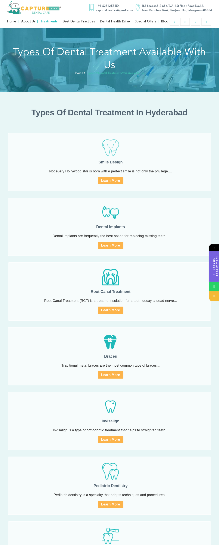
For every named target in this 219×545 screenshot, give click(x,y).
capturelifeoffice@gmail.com (111, 10)
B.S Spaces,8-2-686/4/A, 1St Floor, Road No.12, (170, 6)
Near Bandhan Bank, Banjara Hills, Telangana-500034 (174, 10)
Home (79, 73)
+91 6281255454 (105, 6)
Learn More (110, 180)
